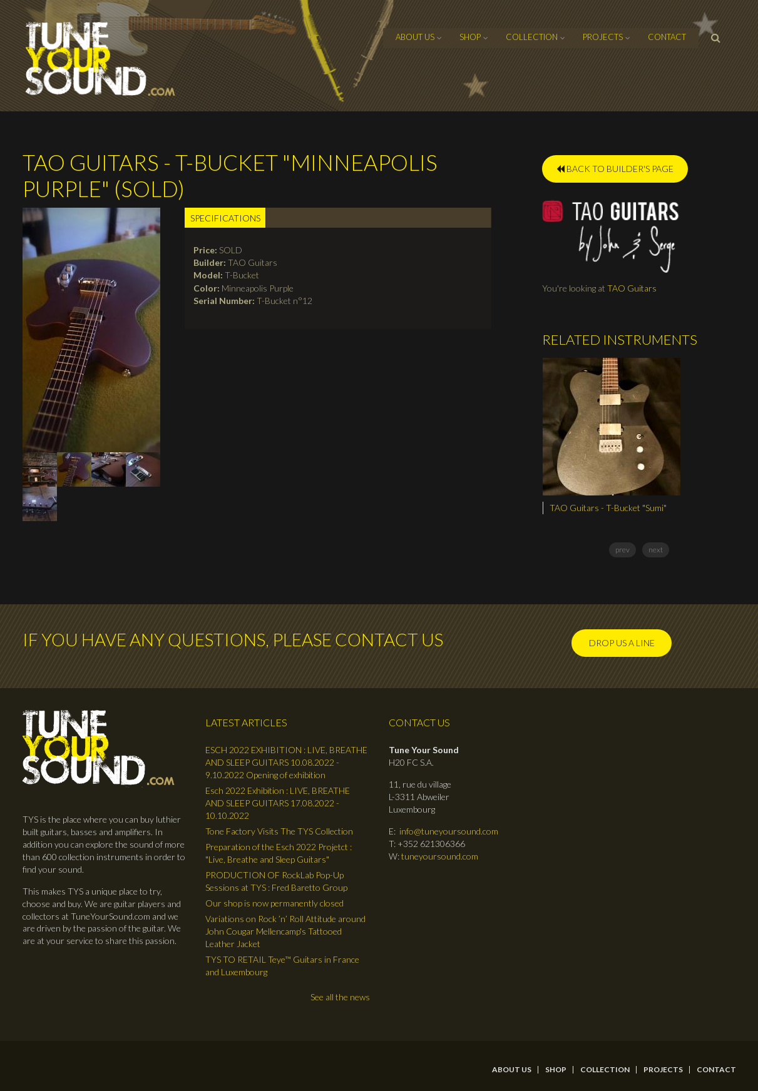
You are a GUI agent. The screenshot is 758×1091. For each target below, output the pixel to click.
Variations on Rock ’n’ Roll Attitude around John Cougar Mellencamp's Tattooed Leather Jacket (285, 931)
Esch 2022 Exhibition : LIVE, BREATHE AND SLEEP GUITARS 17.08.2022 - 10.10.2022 (277, 803)
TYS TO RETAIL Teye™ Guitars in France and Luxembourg (282, 965)
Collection (532, 37)
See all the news (340, 997)
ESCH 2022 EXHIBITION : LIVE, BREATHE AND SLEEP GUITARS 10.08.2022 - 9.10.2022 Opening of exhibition (286, 762)
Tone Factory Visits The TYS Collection (279, 831)
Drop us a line (622, 642)
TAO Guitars (632, 288)
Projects (603, 37)
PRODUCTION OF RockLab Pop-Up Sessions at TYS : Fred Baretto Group (276, 881)
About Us (415, 37)
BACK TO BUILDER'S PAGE (614, 168)
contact (667, 37)
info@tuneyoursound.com (448, 831)
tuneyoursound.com (439, 856)
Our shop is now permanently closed (274, 903)
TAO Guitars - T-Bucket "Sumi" (608, 507)
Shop (470, 37)
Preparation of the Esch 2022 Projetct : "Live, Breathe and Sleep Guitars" (278, 853)
